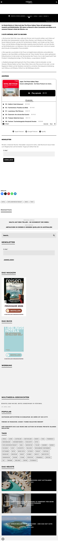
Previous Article (29, 220)
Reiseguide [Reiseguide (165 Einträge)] (5, 454)
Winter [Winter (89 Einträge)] (25, 460)
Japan (40, 16)
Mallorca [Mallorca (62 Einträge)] (29, 448)
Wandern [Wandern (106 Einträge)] (10, 460)
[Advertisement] (29, 175)
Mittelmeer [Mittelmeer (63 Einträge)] (6, 451)
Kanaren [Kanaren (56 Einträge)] (44, 445)
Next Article (29, 225)
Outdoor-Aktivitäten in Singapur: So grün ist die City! (25, 417)
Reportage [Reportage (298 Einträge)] (14, 454)
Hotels (35, 16)
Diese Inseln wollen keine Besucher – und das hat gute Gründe (29, 524)
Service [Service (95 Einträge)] (37, 454)
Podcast (46, 16)
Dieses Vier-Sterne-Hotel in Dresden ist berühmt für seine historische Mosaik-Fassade (29, 502)
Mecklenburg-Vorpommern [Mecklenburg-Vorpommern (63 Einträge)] (42, 448)
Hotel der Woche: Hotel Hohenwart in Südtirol (22, 403)
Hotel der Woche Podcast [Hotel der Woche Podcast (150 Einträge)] (10, 445)
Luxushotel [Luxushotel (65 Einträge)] (20, 448)
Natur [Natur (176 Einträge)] (13, 451)
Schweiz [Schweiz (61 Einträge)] (29, 454)
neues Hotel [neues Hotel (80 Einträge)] (21, 451)
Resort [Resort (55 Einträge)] (22, 454)
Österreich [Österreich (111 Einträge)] (33, 460)
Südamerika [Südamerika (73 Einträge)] (39, 457)
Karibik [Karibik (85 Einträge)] (52, 445)
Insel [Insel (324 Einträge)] (21, 445)
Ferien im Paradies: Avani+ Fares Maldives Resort (22, 422)
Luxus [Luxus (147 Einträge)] (12, 448)
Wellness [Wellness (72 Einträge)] (18, 460)
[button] (3, 539)
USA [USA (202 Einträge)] (4, 460)
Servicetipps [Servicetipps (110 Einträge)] (45, 454)
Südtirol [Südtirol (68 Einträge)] (48, 457)
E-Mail (5, 150)
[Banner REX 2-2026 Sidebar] (14, 316)
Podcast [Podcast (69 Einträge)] (38, 451)
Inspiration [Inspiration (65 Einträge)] (29, 445)
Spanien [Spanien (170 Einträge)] (15, 457)
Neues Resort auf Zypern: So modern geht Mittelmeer (29, 480)
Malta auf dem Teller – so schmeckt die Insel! (29, 222)
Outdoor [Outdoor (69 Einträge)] (30, 451)
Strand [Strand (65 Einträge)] (22, 457)
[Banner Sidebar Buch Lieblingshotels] (14, 360)
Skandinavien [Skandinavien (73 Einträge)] (6, 457)
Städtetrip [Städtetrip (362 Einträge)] (30, 457)
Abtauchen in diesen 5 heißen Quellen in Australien (29, 227)
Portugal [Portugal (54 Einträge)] (46, 451)
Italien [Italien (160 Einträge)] (37, 445)
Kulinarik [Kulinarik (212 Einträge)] (5, 448)
